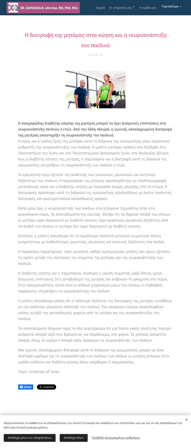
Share (25, 387)
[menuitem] (118, 7)
